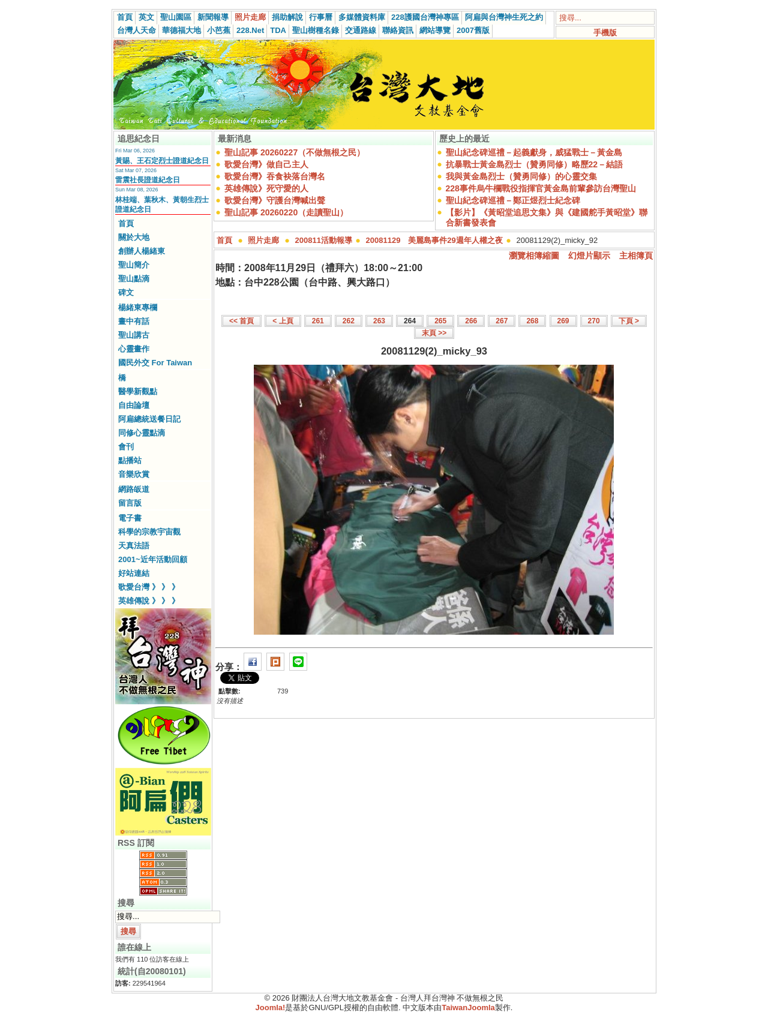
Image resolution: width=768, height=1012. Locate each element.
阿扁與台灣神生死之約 (504, 17)
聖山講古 (133, 335)
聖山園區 (175, 17)
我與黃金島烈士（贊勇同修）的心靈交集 (521, 176)
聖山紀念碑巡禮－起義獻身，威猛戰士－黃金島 (534, 152)
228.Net (250, 30)
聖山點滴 (133, 278)
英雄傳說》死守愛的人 (266, 188)
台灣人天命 (136, 30)
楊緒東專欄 (137, 307)
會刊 (126, 446)
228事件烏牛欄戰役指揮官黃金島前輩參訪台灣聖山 (541, 188)
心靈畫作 (133, 348)
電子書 (130, 517)
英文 (146, 17)
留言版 (130, 503)
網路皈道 (133, 489)
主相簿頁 (636, 255)
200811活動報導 (323, 240)
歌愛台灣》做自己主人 (266, 164)
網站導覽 (435, 30)
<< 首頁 (241, 321)
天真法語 (133, 545)
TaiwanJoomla (468, 1007)
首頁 (125, 17)
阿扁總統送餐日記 (149, 419)
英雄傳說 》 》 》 (148, 600)
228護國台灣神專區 (425, 17)
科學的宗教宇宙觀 (149, 531)
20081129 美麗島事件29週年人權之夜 (434, 240)
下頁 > (629, 321)
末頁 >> (434, 333)
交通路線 (360, 30)
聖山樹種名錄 (315, 30)
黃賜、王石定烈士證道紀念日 (162, 161)
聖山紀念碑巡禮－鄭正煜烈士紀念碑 (513, 200)
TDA (278, 30)
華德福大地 (181, 30)
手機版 (605, 32)
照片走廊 (250, 17)
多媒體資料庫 (361, 17)
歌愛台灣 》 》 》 (148, 586)
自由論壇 (133, 405)
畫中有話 (133, 321)
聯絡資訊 (397, 30)
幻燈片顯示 (589, 255)
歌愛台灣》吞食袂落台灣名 (274, 176)
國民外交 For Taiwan (155, 362)
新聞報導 (213, 17)
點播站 (130, 460)
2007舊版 (473, 30)
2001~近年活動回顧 (152, 559)
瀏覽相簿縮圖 (534, 255)
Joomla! (271, 1007)
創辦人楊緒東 (141, 251)
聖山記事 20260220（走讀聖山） (286, 212)
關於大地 (133, 237)
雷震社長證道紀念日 (147, 180)
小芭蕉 (218, 30)
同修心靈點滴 (141, 432)
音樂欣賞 (133, 474)
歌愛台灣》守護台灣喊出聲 (274, 200)
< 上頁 (282, 321)
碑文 (126, 292)
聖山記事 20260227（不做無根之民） (294, 152)
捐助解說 (287, 17)
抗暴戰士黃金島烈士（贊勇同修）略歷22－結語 (534, 164)
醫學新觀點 (137, 391)
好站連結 (133, 573)
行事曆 (320, 17)
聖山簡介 (133, 264)
